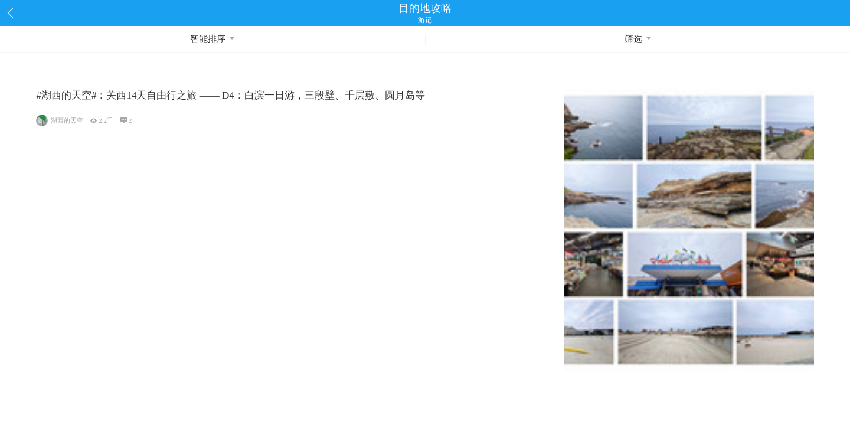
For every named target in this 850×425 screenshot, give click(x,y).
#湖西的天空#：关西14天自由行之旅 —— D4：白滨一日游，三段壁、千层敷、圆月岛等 (230, 95)
